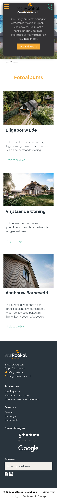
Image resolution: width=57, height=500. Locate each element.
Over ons (14, 62)
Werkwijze (11, 416)
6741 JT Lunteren (15, 368)
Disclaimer (28, 496)
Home (7, 62)
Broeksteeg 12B (14, 364)
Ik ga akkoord (28, 46)
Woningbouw (13, 391)
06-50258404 (16, 372)
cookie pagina (22, 30)
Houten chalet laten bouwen (22, 399)
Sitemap (42, 496)
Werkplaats (11, 420)
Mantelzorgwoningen (17, 395)
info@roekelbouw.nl (19, 376)
